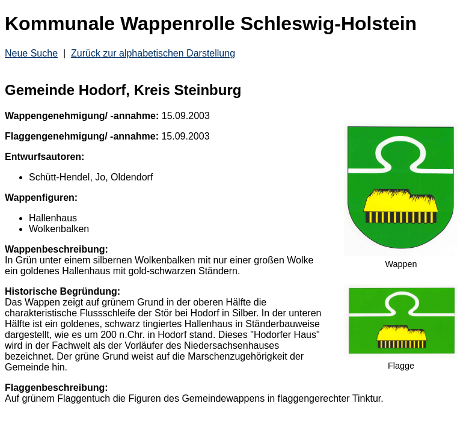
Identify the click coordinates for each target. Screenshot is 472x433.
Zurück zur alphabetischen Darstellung (153, 53)
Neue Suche (31, 53)
